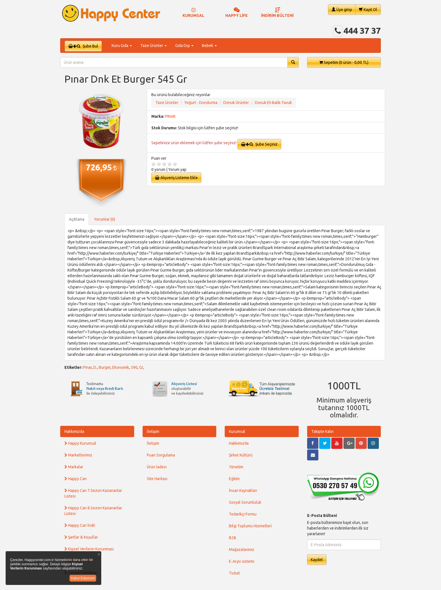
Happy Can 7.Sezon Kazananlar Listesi (93, 493)
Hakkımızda (74, 431)
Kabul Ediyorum (83, 578)
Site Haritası (157, 478)
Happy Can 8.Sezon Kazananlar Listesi (93, 511)
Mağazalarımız (241, 549)
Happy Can (75, 478)
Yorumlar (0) (104, 219)
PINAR (170, 116)
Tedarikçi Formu (242, 514)
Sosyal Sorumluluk (245, 502)
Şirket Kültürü (241, 455)
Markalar (73, 467)
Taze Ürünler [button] (153, 45)
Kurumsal (237, 431)
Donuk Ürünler (236, 102)
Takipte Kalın (322, 431)
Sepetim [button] (343, 62)
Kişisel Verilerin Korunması (89, 549)
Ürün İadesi (156, 467)
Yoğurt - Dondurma (200, 102)
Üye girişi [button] (342, 9)
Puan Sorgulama (161, 455)
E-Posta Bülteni (322, 515)
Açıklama (76, 219)
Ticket (234, 573)
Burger (105, 367)
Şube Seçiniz (259, 144)
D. (95, 367)
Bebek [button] (209, 45)
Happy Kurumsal (80, 443)
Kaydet (317, 559)
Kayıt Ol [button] (368, 9)
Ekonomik (120, 367)
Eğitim (234, 478)
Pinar (87, 367)
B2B (232, 537)
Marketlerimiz (78, 455)
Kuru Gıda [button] (122, 45)
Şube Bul (83, 46)
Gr (141, 367)
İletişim (153, 431)
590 (134, 367)
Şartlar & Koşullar (81, 537)
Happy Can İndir (79, 525)
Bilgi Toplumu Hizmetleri (250, 526)
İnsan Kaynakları (243, 490)
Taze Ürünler (167, 102)
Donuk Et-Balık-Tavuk (273, 102)
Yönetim (236, 467)
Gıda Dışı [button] (184, 45)
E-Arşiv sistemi (241, 561)
